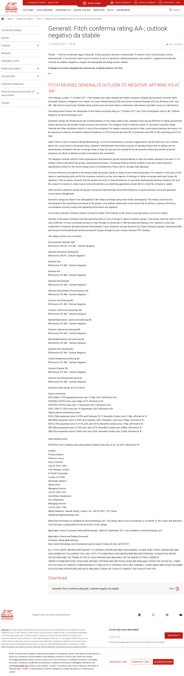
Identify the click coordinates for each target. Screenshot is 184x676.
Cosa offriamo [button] (44, 10)
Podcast (5, 45)
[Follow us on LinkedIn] (139, 615)
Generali (5, 630)
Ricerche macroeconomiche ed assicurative (17, 93)
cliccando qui (21, 666)
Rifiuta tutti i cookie (140, 663)
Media (10, 19)
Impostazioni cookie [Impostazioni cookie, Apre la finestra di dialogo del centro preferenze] (118, 663)
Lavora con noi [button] (81, 10)
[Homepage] (2, 19)
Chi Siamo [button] (28, 10)
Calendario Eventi (10, 60)
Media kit (6, 53)
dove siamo (94, 3)
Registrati (173, 635)
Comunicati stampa (24, 19)
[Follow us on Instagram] (167, 615)
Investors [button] (98, 10)
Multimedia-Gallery (11, 68)
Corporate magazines (12, 83)
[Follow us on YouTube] (181, 615)
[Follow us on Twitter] (153, 615)
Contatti (5, 102)
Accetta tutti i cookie (163, 663)
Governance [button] (123, 10)
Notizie (5, 37)
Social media (8, 76)
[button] (174, 10)
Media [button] (110, 10)
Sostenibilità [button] (63, 10)
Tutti (39, 19)
